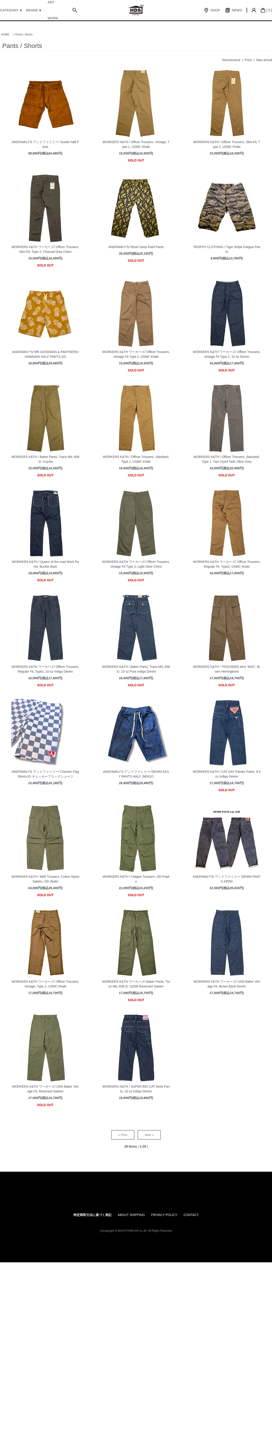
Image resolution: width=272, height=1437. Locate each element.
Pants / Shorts (23, 34)
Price (248, 60)
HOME (5, 34)
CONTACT (191, 1215)
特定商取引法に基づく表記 (92, 1215)
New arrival (264, 60)
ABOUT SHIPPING (131, 1215)
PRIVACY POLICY (164, 1215)
